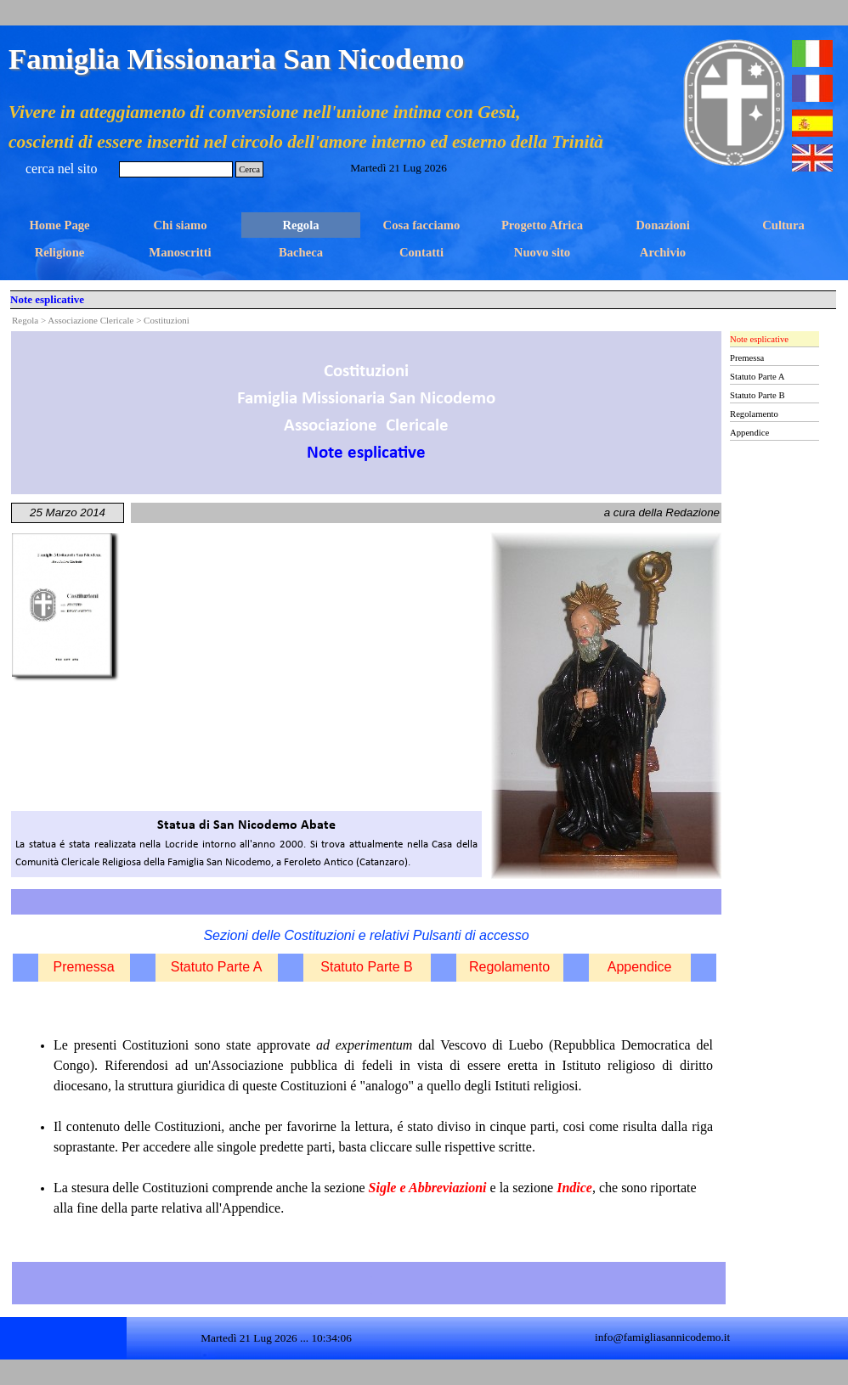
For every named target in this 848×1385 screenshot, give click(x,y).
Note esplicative (759, 339)
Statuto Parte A (217, 967)
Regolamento (509, 967)
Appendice (640, 967)
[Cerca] (176, 169)
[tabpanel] (366, 412)
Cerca (249, 169)
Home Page (59, 225)
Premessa (84, 967)
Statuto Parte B (366, 967)
